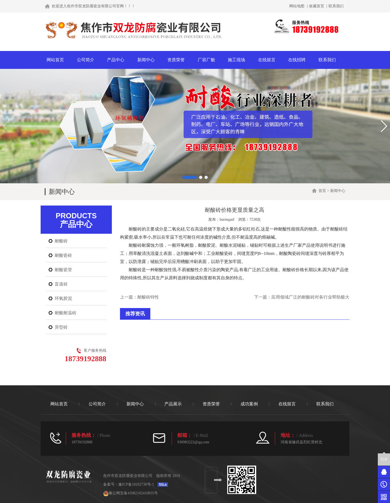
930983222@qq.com (193, 442)
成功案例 (249, 404)
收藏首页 (316, 6)
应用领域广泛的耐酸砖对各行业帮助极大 (310, 297)
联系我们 (336, 6)
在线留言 (266, 59)
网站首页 (55, 59)
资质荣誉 (176, 59)
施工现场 (236, 59)
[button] (189, 177)
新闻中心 (146, 59)
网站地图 (296, 6)
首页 (322, 191)
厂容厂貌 (206, 59)
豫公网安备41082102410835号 (130, 493)
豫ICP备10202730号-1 (136, 484)
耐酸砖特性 (148, 297)
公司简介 (85, 59)
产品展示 (173, 404)
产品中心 (115, 59)
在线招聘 (297, 59)
